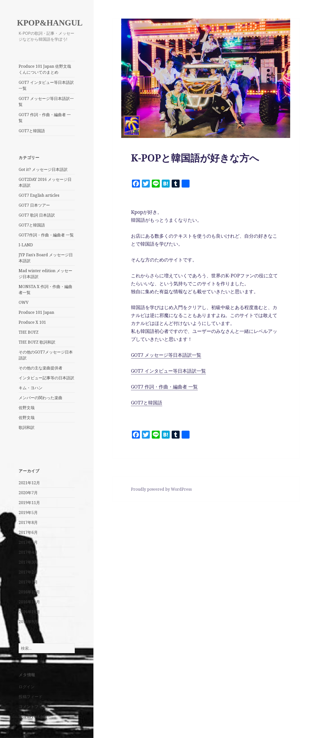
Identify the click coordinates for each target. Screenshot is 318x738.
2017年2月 (28, 572)
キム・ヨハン (30, 387)
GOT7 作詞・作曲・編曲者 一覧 (45, 117)
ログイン (27, 686)
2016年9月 (28, 621)
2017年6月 (28, 532)
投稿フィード (30, 696)
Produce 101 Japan (36, 312)
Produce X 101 (32, 322)
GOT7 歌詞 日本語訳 (37, 215)
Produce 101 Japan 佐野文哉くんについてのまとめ (45, 69)
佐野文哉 (27, 407)
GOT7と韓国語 (32, 130)
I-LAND (26, 245)
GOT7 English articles (39, 195)
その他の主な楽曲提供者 (40, 368)
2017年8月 (28, 522)
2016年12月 (29, 592)
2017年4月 (28, 552)
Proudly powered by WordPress (161, 489)
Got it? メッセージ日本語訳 (43, 169)
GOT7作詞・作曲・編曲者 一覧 (46, 235)
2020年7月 (28, 492)
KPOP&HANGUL (49, 22)
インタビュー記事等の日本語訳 (46, 378)
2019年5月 (28, 512)
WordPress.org (33, 716)
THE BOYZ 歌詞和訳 (37, 342)
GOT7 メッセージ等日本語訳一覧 (46, 101)
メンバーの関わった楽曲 (40, 397)
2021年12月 (29, 482)
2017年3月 (28, 562)
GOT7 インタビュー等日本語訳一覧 (46, 85)
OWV (24, 302)
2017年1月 (28, 582)
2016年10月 (29, 611)
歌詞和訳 (27, 427)
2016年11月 (29, 602)
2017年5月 (28, 542)
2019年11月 (29, 502)
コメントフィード (34, 706)
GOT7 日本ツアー (34, 205)
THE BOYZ (29, 332)
